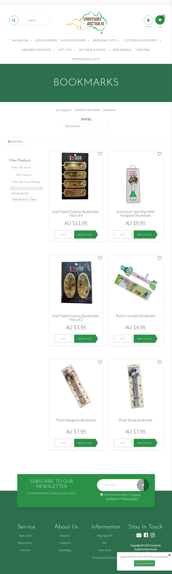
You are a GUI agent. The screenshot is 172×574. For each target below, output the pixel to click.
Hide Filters (16, 141)
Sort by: (86, 119)
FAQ (105, 543)
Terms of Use (104, 550)
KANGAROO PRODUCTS (36, 50)
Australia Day (20, 40)
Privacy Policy (130, 498)
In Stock (26, 175)
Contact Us (65, 543)
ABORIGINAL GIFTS (104, 40)
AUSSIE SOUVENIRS (73, 40)
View (63, 234)
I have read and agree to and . (120, 496)
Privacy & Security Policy (104, 557)
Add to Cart (85, 234)
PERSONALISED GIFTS (86, 59)
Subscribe (25, 550)
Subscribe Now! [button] (144, 563)
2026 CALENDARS (46, 40)
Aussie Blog (65, 550)
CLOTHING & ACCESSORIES (140, 40)
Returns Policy (25, 543)
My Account (25, 535)
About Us (65, 535)
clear (33, 199)
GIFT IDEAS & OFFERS (92, 50)
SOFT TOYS (65, 50)
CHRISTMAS (143, 50)
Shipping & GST (104, 535)
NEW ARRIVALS (122, 50)
